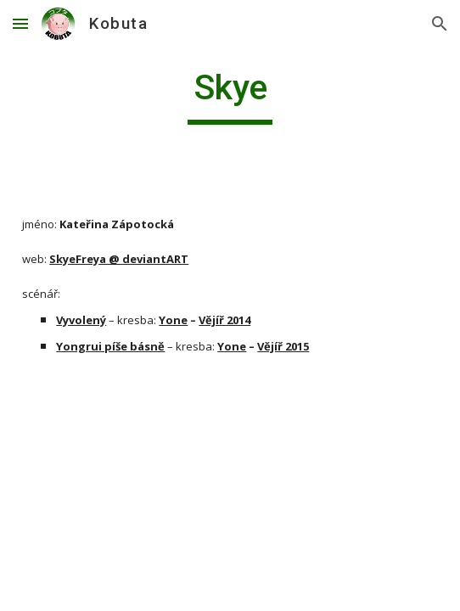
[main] (229, 95)
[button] (20, 23)
